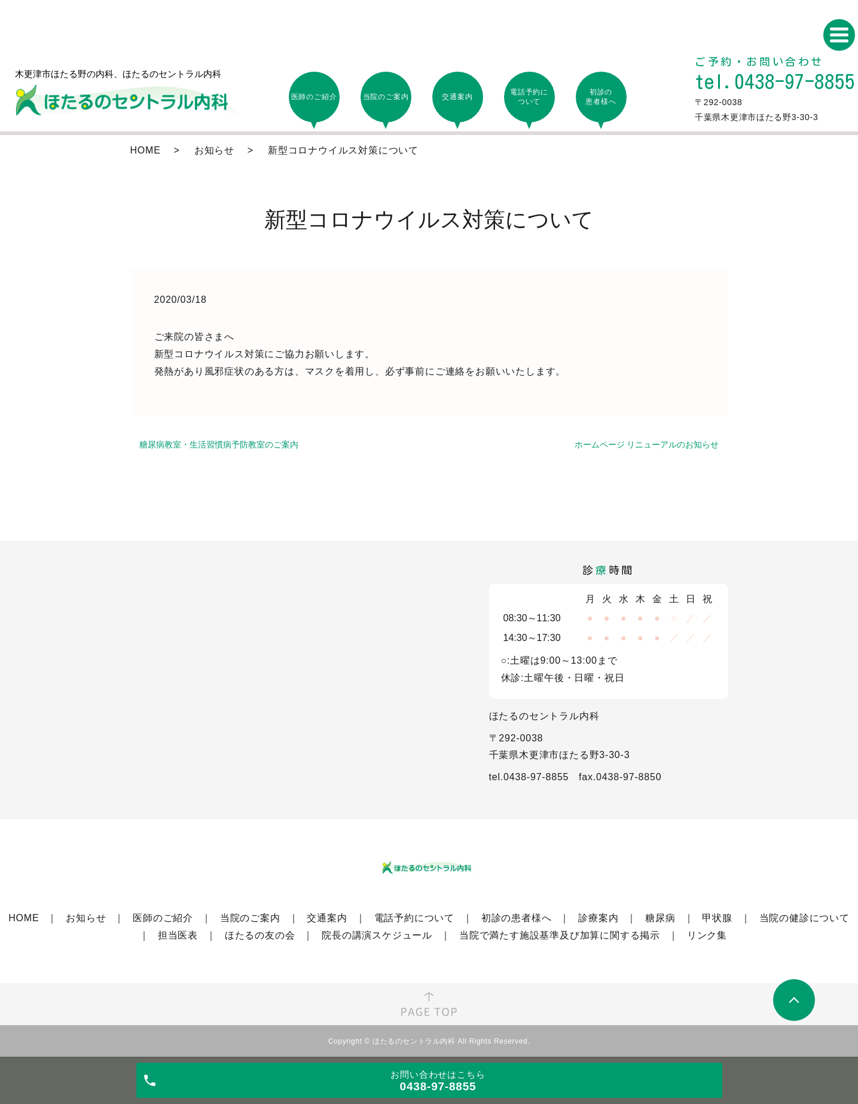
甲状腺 (717, 918)
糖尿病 (660, 918)
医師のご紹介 (163, 918)
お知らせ (214, 150)
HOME (145, 150)
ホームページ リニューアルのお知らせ (647, 444)
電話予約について (414, 918)
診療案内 (598, 918)
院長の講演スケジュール (377, 935)
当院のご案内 (250, 918)
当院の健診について (804, 918)
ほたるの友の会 (260, 935)
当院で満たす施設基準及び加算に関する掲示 (559, 935)
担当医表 (178, 935)
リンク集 (707, 935)
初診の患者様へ (516, 918)
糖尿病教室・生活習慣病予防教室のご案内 (218, 444)
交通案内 (327, 918)
